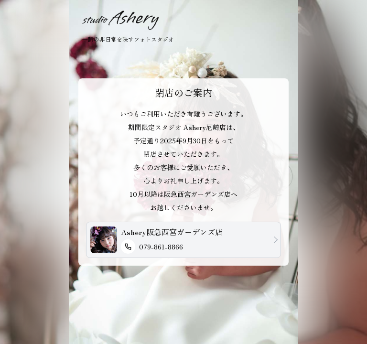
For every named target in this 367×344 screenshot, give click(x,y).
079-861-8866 (152, 246)
